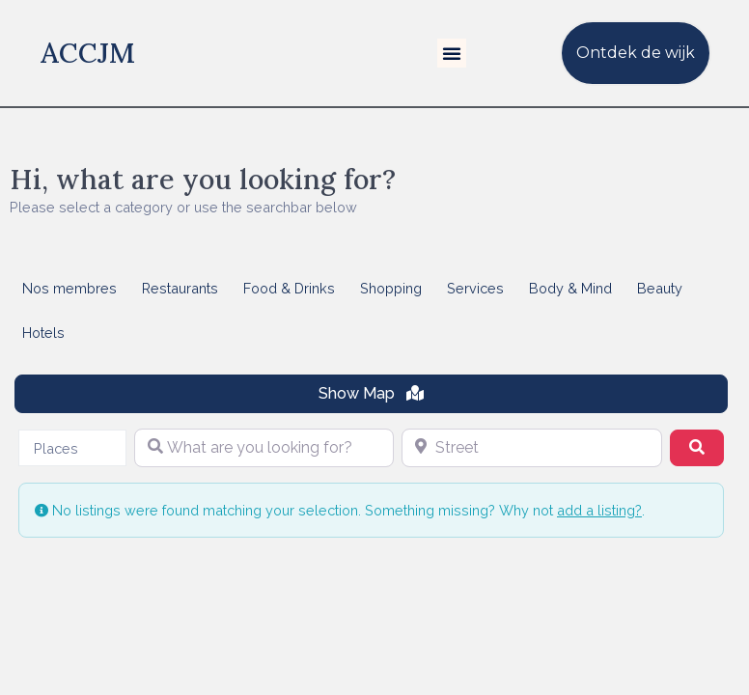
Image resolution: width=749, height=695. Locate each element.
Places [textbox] (56, 448)
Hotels (43, 332)
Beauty (659, 288)
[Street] (532, 448)
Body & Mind (570, 288)
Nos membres (69, 288)
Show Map (371, 393)
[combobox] (72, 448)
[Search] (697, 448)
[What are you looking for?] (264, 448)
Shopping (391, 288)
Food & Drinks (289, 288)
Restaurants (180, 288)
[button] (451, 53)
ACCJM (88, 52)
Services (475, 288)
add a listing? (599, 510)
